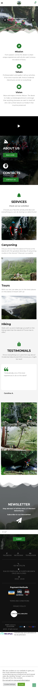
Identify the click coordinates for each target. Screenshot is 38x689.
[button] (10, 155)
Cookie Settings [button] (9, 684)
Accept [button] (21, 684)
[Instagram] (18, 554)
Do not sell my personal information (16, 680)
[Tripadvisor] (30, 554)
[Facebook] (7, 554)
